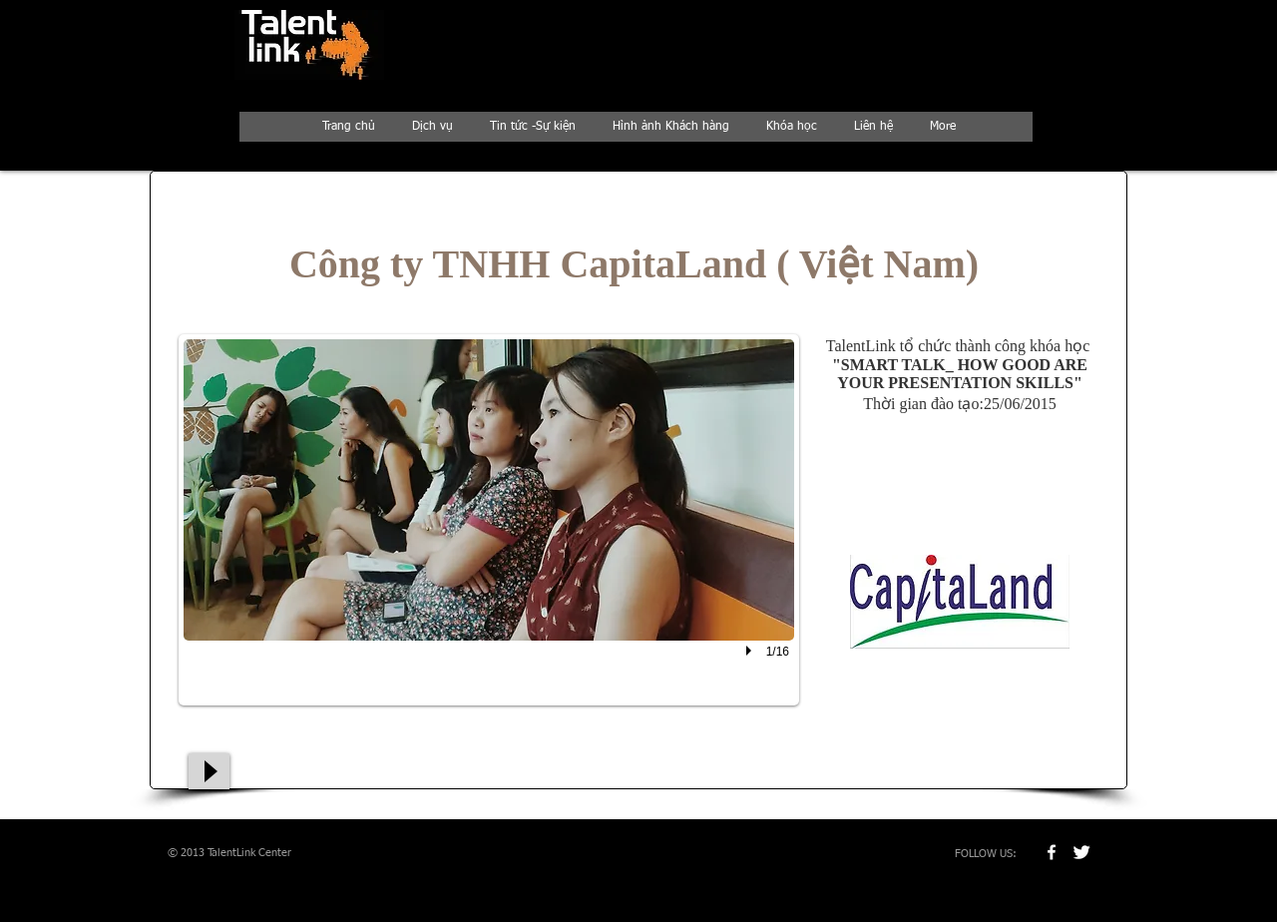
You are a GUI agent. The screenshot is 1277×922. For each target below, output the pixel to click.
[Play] (209, 771)
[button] (489, 519)
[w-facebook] (1052, 852)
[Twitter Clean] (1081, 852)
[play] (751, 651)
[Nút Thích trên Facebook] (938, 737)
